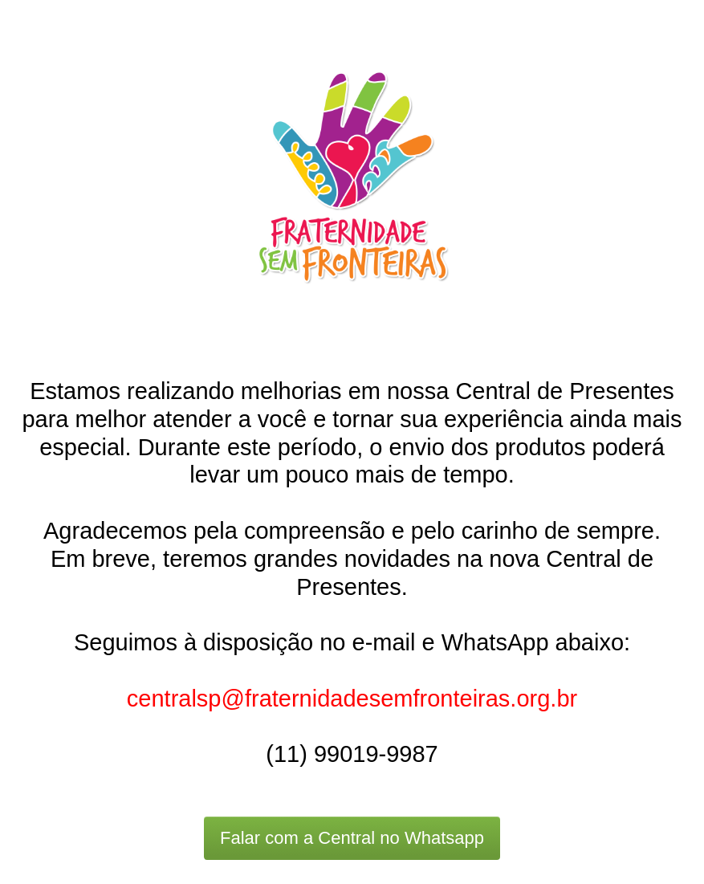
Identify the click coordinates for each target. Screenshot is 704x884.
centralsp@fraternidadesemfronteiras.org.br (352, 698)
